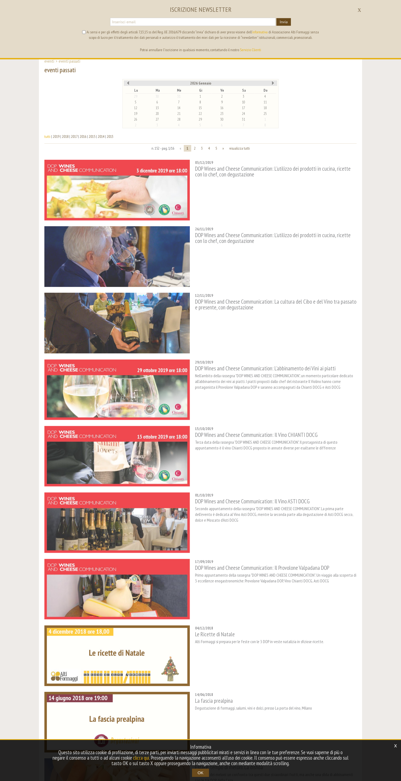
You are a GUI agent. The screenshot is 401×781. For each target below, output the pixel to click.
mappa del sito (235, 718)
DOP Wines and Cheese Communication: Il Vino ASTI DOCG (222, 436)
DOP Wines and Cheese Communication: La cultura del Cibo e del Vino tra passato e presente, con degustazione (257, 278)
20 (157, 113)
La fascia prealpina (184, 597)
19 (135, 113)
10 (243, 102)
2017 (74, 136)
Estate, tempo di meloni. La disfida (199, 651)
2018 (65, 136)
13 (157, 108)
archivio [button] (208, 718)
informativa (260, 32)
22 (200, 113)
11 (265, 102)
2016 (83, 136)
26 (135, 119)
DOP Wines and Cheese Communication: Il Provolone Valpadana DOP (232, 490)
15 (200, 108)
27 (157, 119)
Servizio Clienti (250, 49)
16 (222, 108)
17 (243, 108)
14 (179, 108)
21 (179, 113)
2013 (110, 136)
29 (135, 96)
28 (179, 119)
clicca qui (141, 757)
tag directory (182, 718)
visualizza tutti (239, 148)
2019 (56, 136)
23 (222, 113)
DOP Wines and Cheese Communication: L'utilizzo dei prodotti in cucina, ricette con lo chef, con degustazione (259, 171)
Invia (284, 21)
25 (265, 113)
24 (243, 113)
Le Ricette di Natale (185, 544)
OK (200, 772)
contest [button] (157, 718)
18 (265, 108)
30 (157, 96)
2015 (92, 136)
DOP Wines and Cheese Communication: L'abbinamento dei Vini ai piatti (235, 329)
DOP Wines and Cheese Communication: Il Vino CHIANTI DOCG (226, 383)
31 (179, 96)
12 (135, 108)
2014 (101, 136)
